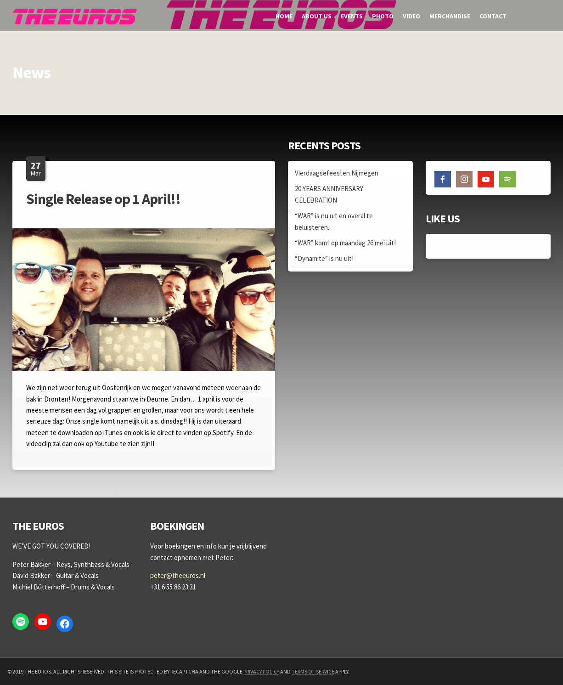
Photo (383, 16)
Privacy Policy (261, 671)
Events (352, 16)
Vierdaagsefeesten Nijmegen (336, 173)
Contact (493, 16)
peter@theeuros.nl (177, 575)
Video (411, 16)
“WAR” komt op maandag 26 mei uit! (345, 242)
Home (284, 16)
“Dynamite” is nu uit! (324, 258)
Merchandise (449, 16)
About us (317, 16)
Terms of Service (313, 671)
